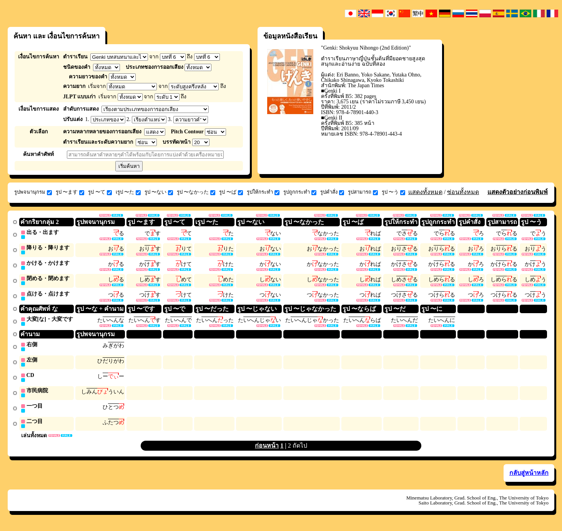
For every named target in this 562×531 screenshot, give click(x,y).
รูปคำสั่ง (332, 192)
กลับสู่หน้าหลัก (529, 477)
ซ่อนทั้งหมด (463, 192)
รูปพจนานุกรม (33, 192)
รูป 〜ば (231, 192)
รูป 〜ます (70, 192)
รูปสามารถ (363, 192)
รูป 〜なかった (196, 192)
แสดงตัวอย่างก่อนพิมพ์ (517, 192)
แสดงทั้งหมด (425, 192)
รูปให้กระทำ (263, 192)
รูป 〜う (393, 192)
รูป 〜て (99, 192)
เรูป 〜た (128, 192)
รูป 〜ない (159, 192)
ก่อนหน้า (267, 450)
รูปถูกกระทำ (299, 192)
